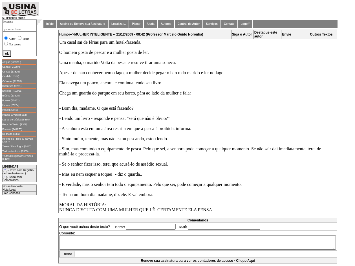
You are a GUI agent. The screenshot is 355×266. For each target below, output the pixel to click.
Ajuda (151, 23)
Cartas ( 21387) (11, 66)
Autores (166, 23)
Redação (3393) (11, 134)
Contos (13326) (11, 71)
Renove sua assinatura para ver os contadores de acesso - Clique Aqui (199, 263)
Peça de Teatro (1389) (14, 124)
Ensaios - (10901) (12, 90)
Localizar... (118, 23)
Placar (136, 23)
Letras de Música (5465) (16, 119)
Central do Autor (189, 23)
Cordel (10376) (10, 76)
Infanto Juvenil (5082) (14, 114)
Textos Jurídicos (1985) (15, 151)
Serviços (212, 23)
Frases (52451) (10, 100)
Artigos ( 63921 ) (11, 62)
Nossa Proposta (13, 186)
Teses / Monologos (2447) (17, 146)
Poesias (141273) (12, 129)
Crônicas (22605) (12, 81)
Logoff (245, 23)
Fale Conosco (11, 193)
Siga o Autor (243, 34)
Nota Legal (9, 189)
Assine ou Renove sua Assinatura (82, 23)
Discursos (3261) (11, 86)
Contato (229, 23)
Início (50, 23)
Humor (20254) (10, 105)
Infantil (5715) (10, 110)
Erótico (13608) (11, 95)
